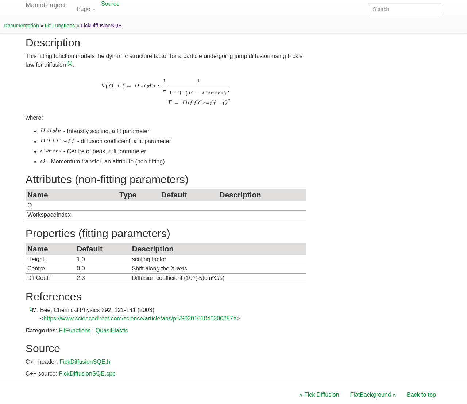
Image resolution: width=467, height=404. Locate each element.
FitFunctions (75, 330)
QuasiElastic (112, 330)
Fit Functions (60, 25)
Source (110, 4)
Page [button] (86, 9)
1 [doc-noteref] (69, 63)
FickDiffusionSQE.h (84, 362)
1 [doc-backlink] (31, 309)
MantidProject (46, 5)
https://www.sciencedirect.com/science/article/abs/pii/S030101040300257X (140, 318)
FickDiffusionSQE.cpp (87, 373)
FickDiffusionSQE (101, 25)
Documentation (21, 25)
